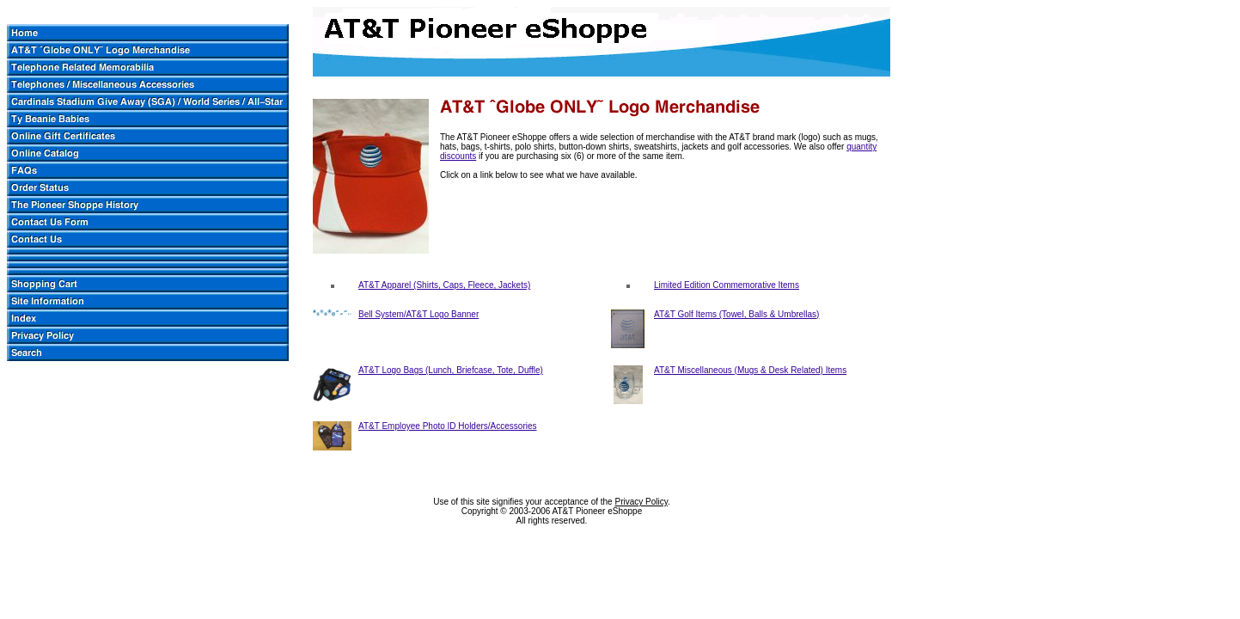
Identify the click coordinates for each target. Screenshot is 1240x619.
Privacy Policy (641, 501)
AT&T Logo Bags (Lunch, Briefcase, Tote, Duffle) (450, 370)
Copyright (479, 511)
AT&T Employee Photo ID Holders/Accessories (447, 426)
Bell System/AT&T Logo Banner (418, 314)
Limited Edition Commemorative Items (726, 285)
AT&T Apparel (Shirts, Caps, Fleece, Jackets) (444, 285)
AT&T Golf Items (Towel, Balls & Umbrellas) (736, 314)
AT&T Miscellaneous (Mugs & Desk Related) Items (750, 370)
